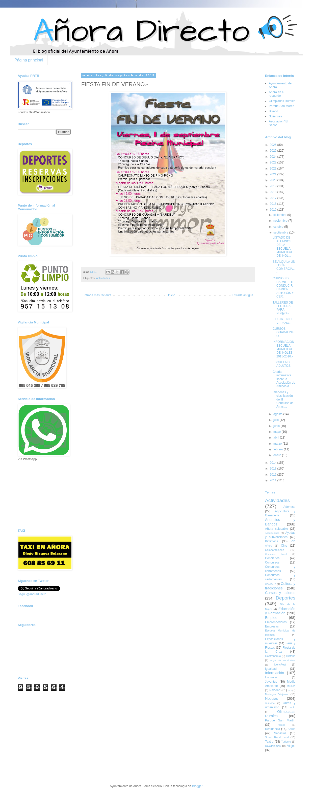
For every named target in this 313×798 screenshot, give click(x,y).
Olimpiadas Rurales (282, 101)
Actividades (103, 278)
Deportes (285, 598)
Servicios (280, 733)
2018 (273, 192)
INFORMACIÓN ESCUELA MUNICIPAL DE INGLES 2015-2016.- (283, 349)
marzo (278, 443)
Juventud (271, 681)
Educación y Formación (280, 611)
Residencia (272, 729)
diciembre (280, 215)
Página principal (28, 60)
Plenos (281, 724)
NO (289, 690)
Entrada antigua (242, 295)
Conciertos (272, 558)
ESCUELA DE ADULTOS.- (282, 364)
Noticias (271, 698)
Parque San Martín (281, 106)
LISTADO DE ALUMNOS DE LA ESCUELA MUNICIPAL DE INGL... (283, 246)
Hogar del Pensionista (282, 660)
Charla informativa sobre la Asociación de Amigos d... (284, 379)
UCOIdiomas (273, 745)
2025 (273, 150)
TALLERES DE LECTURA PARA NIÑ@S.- (283, 308)
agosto (278, 414)
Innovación (271, 677)
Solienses (275, 116)
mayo (277, 432)
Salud (291, 729)
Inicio (171, 295)
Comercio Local (276, 554)
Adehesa (289, 507)
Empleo (271, 618)
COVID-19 (270, 584)
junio (277, 426)
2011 (273, 480)
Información (274, 673)
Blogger (197, 786)
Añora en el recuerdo (276, 93)
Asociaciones (272, 532)
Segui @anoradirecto (32, 594)
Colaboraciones (274, 549)
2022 (273, 168)
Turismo (286, 741)
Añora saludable (276, 528)
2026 (273, 145)
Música (291, 685)
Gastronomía (273, 655)
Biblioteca (271, 541)
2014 (273, 462)
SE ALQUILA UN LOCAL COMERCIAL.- (284, 267)
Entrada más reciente (97, 295)
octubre (278, 226)
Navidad (274, 690)
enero (277, 455)
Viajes (291, 746)
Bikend (273, 111)
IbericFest (280, 664)
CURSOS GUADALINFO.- (283, 332)
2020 (273, 180)
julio (276, 420)
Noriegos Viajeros (276, 694)
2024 (273, 156)
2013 (273, 468)
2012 (273, 474)
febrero (278, 449)
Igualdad (271, 669)
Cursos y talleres (280, 593)
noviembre (280, 220)
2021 (273, 174)
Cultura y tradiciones (280, 586)
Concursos (272, 562)
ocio (292, 707)
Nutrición (270, 703)
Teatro (269, 741)
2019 (273, 186)
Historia (290, 655)
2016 (273, 204)
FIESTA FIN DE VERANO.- (283, 320)
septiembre (281, 232)
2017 (273, 198)
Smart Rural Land (277, 737)
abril (276, 437)
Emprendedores (275, 622)
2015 (273, 209)
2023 (273, 162)
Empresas (272, 626)
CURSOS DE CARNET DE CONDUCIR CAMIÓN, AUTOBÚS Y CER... (283, 287)
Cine (284, 545)
